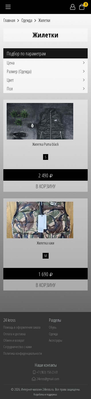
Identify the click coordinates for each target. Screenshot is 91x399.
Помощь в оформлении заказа (21, 327)
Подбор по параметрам (26, 53)
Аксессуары (55, 340)
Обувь (52, 327)
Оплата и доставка (14, 333)
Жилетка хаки (45, 243)
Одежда (53, 333)
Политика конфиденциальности (22, 353)
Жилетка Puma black (45, 144)
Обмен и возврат (13, 340)
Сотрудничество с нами (17, 346)
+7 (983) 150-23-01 (45, 372)
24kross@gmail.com (45, 378)
